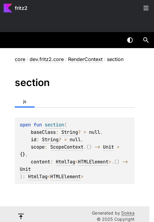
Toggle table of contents (146, 8)
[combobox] (114, 40)
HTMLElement (93, 161)
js (24, 101)
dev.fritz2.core (47, 59)
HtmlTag (65, 161)
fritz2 (21, 8)
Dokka (128, 213)
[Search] (146, 40)
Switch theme (130, 40)
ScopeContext (66, 147)
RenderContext (85, 59)
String (69, 132)
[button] (146, 40)
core (20, 59)
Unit (108, 147)
